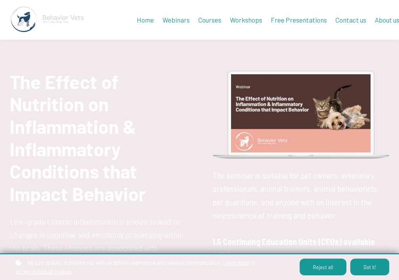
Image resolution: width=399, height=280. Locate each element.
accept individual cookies (44, 271)
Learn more (236, 262)
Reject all (323, 267)
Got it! (370, 267)
